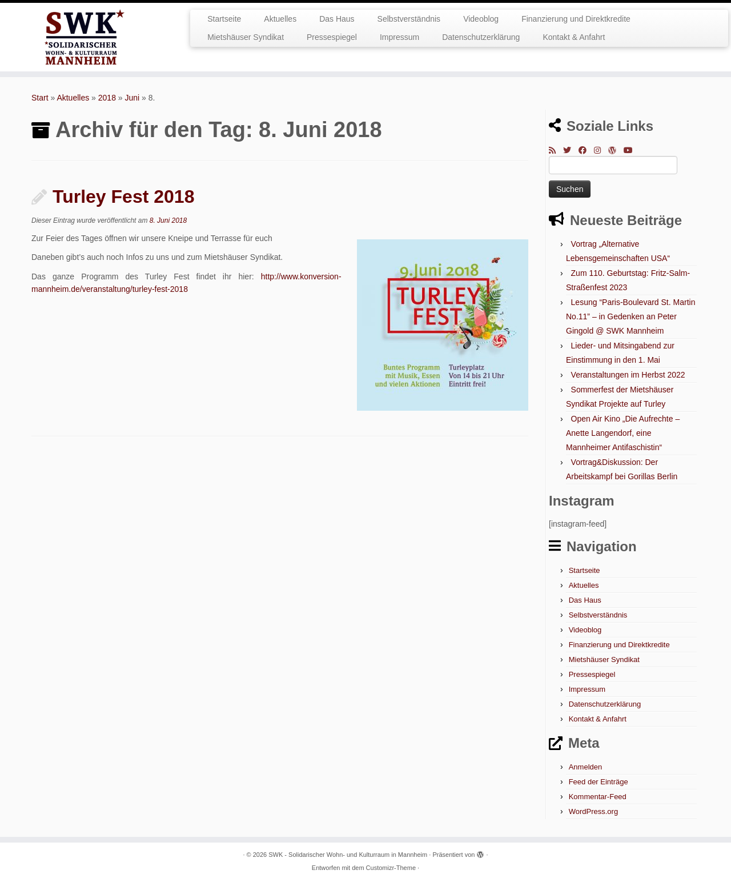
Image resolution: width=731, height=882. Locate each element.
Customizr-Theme (391, 867)
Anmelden (586, 767)
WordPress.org (593, 811)
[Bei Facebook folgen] (586, 150)
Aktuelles (280, 18)
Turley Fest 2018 (123, 196)
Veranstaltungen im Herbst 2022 (628, 374)
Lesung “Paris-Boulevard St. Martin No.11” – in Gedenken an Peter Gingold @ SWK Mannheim (630, 316)
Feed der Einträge (598, 781)
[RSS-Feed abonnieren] (556, 150)
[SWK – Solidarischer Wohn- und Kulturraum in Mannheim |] (84, 37)
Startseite (224, 18)
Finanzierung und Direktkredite (575, 18)
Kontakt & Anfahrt (574, 37)
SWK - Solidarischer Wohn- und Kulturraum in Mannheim (347, 854)
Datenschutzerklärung (481, 37)
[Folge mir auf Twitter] (571, 150)
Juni (132, 97)
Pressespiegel (332, 37)
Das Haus (336, 18)
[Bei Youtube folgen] (632, 150)
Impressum (399, 37)
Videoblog (481, 18)
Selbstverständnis (409, 18)
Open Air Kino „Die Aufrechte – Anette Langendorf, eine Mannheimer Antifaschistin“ (623, 433)
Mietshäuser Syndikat (245, 37)
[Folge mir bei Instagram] (601, 150)
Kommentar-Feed (597, 796)
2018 (107, 97)
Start (40, 97)
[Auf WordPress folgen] (616, 150)
